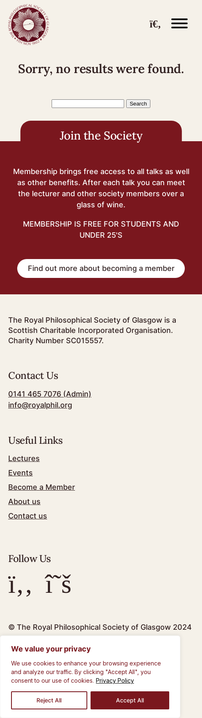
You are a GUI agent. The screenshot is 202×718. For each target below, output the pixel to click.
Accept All (130, 700)
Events (20, 472)
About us (24, 501)
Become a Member (41, 487)
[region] (90, 676)
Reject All (48, 700)
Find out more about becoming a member (101, 268)
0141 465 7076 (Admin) (49, 394)
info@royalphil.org (40, 405)
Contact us (27, 516)
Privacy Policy (115, 680)
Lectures (24, 458)
